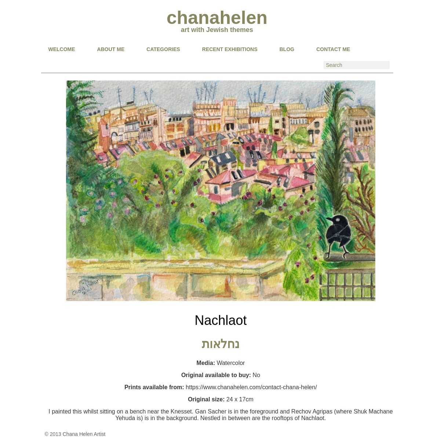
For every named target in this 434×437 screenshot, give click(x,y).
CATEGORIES (163, 49)
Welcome (61, 49)
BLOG (287, 49)
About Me (111, 49)
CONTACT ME (333, 49)
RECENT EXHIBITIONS (230, 49)
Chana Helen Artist (84, 434)
